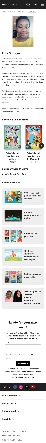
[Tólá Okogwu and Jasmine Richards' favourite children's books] (23, 298)
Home (4, 12)
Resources (7, 403)
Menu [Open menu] (39, 4)
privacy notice (16, 372)
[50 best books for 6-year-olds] (23, 276)
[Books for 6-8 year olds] (23, 235)
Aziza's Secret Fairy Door (14, 174)
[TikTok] (27, 387)
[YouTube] (33, 386)
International (9, 411)
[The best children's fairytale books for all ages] (23, 256)
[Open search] (28, 5)
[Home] (10, 4)
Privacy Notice (19, 431)
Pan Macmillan (9, 395)
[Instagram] (21, 387)
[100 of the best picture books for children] (23, 196)
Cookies (5, 431)
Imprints (6, 419)
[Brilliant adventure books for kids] (23, 216)
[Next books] (41, 145)
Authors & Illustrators (17, 12)
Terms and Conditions (11, 435)
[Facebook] (15, 387)
